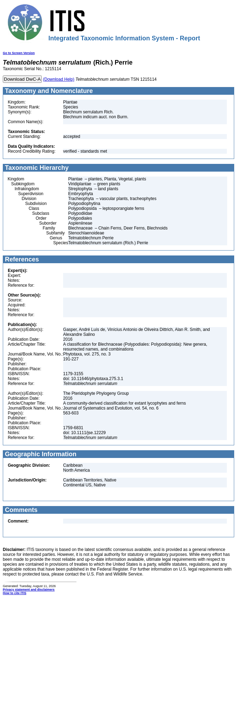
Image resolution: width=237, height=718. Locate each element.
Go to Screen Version (19, 53)
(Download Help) (58, 79)
